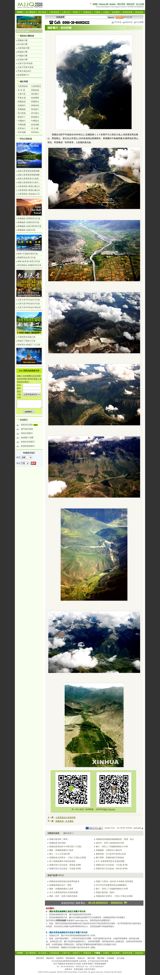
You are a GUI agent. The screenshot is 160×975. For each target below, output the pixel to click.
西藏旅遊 (87, 12)
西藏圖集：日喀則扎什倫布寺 (109, 850)
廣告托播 (91, 958)
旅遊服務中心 (23, 75)
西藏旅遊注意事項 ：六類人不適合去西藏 (67, 857)
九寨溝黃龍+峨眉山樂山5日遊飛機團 (33, 186)
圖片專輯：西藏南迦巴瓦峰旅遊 (110, 857)
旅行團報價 (31, 12)
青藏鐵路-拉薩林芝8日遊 (28, 222)
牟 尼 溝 (21, 90)
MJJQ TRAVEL (126, 828)
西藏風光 (35, 101)
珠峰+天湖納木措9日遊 (27, 254)
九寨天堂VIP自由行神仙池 (29, 307)
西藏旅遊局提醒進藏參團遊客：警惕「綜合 (115, 839)
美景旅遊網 (78, 969)
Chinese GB (103, 4)
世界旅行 (22, 128)
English (113, 4)
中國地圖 (22, 124)
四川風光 (35, 113)
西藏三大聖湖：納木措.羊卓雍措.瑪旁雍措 (114, 881)
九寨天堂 (66, 12)
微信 (106, 809)
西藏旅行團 (22, 40)
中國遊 (97, 12)
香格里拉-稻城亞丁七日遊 (28, 344)
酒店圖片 (35, 94)
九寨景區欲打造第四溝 (65, 817)
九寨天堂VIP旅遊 (25, 63)
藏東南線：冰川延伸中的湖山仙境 (111, 854)
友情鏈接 (110, 958)
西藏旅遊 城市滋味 (57, 843)
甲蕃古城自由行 (24, 71)
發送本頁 (127, 22)
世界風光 (35, 132)
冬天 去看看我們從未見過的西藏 (110, 861)
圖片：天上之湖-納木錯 (59, 854)
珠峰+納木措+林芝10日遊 (28, 261)
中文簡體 (138, 22)
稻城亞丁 (77, 12)
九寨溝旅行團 (23, 48)
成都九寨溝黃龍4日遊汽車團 (30, 182)
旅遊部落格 (127, 12)
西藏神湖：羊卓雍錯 (64, 821)
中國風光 (35, 121)
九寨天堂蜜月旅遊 (25, 67)
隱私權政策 (70, 958)
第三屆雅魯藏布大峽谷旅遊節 (62, 861)
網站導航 (121, 4)
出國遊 (106, 12)
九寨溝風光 (36, 86)
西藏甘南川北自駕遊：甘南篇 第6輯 (65, 868)
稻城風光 (35, 117)
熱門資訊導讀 (24, 429)
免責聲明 (59, 958)
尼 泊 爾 (34, 128)
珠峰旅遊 (35, 105)
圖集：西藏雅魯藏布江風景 (61, 850)
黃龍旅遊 (35, 90)
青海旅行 (35, 109)
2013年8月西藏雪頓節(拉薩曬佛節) (111, 885)
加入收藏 (140, 4)
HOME (95, 4)
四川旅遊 (42, 12)
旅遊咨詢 (139, 12)
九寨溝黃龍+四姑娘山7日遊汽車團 (32, 194)
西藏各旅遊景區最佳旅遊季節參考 (64, 881)
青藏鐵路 (22, 109)
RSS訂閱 (124, 17)
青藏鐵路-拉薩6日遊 (26, 230)
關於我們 (40, 958)
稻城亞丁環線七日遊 (26, 341)
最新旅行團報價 (27, 36)
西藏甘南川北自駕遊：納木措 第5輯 (112, 868)
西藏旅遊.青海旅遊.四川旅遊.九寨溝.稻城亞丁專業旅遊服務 (82, 964)
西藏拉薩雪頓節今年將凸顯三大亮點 (65, 846)
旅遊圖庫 (116, 12)
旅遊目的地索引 (25, 442)
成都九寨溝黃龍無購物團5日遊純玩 (33, 175)
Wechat (111, 809)
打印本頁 (116, 22)
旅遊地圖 (35, 124)
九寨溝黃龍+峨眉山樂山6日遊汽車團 (33, 190)
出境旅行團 (22, 59)
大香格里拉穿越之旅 (26, 337)
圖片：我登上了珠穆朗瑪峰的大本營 (112, 846)
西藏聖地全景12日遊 (26, 257)
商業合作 (81, 958)
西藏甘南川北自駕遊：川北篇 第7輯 (112, 865)
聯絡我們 (131, 4)
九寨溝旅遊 (54, 12)
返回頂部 (138, 828)
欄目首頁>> (68, 833)
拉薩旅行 (22, 105)
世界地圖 (22, 132)
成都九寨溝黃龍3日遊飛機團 (30, 178)
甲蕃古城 (22, 98)
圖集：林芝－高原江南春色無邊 (63, 896)
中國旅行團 (22, 56)
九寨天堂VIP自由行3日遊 (28, 300)
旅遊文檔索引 (24, 433)
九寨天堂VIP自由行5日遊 (28, 303)
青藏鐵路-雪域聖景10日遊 (28, 218)
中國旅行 (22, 121)
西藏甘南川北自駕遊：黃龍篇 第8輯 (65, 865)
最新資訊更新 (27, 425)
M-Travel (118, 972)
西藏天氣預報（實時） (59, 839)
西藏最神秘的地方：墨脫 (60, 885)
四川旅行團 (22, 44)
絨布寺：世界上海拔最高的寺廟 (110, 843)
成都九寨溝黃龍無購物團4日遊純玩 (33, 171)
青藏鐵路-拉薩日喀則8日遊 (29, 226)
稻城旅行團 (22, 52)
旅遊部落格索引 (25, 446)
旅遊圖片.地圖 (24, 438)
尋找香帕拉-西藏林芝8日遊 (29, 265)
